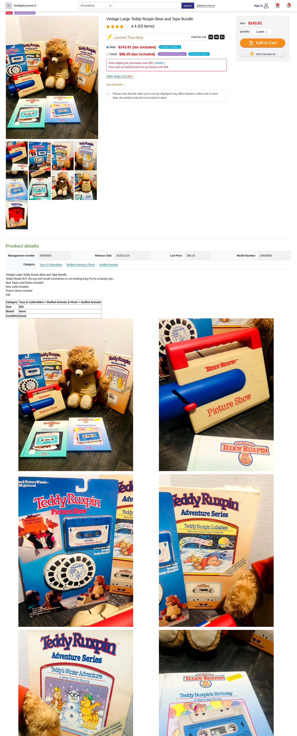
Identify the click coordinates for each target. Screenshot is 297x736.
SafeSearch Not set (206, 5)
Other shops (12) (120, 76)
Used (160, 54)
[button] (288, 5)
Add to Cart (262, 43)
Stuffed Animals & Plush (80, 264)
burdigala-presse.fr (25, 5)
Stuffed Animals (108, 264)
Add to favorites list (262, 53)
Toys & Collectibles (51, 264)
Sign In (258, 5)
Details (159, 63)
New (145, 47)
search (188, 5)
